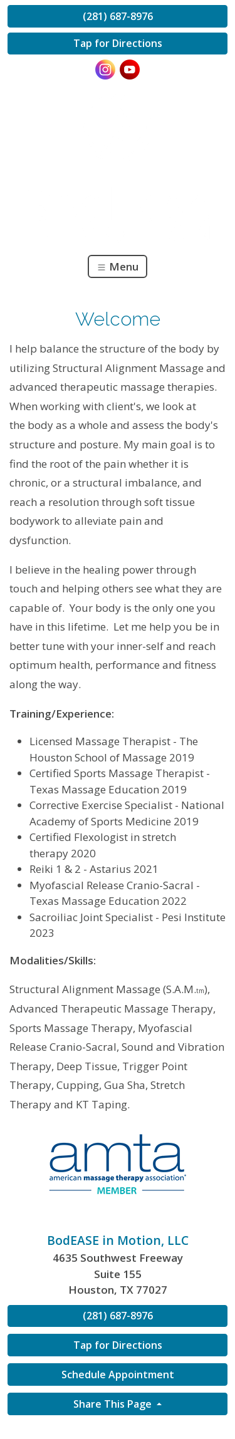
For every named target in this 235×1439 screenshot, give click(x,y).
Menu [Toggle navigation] (117, 266)
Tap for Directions (117, 43)
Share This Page (113, 1404)
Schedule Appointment (117, 1374)
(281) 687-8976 (118, 16)
